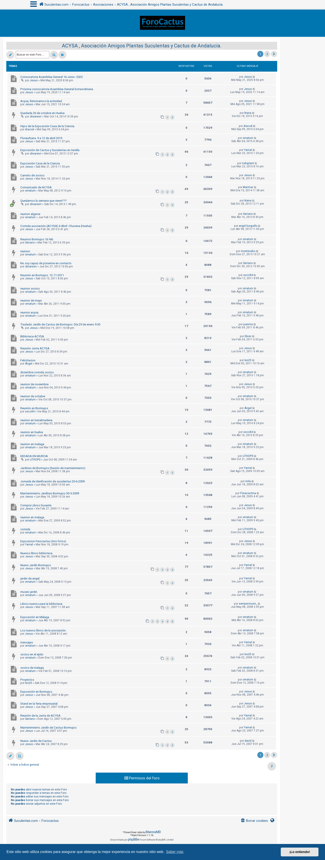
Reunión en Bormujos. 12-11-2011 (42, 275)
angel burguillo (248, 225)
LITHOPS (35, 459)
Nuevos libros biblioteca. (36, 553)
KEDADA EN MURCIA (34, 456)
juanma (248, 324)
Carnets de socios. (32, 175)
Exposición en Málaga (34, 617)
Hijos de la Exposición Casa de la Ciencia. (47, 126)
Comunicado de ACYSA (36, 187)
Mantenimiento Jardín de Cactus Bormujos (48, 727)
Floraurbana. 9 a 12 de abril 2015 (41, 138)
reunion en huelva (31, 432)
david (248, 740)
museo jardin (28, 592)
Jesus (34, 80)
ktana (247, 113)
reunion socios (30, 288)
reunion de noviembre (34, 384)
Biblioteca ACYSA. (32, 336)
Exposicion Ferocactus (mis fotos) (43, 541)
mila (248, 481)
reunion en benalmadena (36, 420)
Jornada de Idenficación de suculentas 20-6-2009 (52, 481)
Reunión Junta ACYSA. (35, 348)
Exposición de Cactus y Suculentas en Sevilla (49, 150)
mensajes (26, 642)
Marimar (248, 187)
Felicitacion (27, 360)
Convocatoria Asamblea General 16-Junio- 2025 (51, 77)
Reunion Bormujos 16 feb (36, 239)
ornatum (248, 138)
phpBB (132, 839)
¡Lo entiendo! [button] (299, 852)
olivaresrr (36, 116)
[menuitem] (254, 820)
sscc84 (248, 275)
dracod (29, 129)
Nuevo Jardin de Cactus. (36, 741)
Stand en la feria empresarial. (39, 703)
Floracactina (248, 493)
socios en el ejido (31, 654)
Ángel (28, 363)
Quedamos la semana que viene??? (43, 200)
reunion (25, 251)
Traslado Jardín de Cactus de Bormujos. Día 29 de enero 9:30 (60, 324)
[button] (274, 54)
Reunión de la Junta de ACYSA (40, 715)
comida (25, 529)
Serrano (248, 213)
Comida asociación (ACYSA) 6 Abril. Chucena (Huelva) (56, 226)
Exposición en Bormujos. (36, 691)
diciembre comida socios (37, 372)
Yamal (248, 150)
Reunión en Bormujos (34, 408)
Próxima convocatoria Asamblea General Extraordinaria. (57, 89)
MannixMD (153, 832)
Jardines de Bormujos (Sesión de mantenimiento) (52, 468)
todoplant (248, 163)
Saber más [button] (174, 852)
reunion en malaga (32, 444)
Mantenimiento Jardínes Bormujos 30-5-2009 (49, 493)
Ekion (248, 336)
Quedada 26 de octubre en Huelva (42, 113)
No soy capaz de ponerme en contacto (46, 263)
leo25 (247, 360)
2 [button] (267, 54)
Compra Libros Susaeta (35, 505)
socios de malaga (32, 667)
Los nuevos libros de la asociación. (43, 630)
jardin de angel (29, 578)
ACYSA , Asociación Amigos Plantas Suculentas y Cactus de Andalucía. (142, 46)
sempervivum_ (248, 603)
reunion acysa (29, 312)
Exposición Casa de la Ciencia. (40, 163)
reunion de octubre (32, 396)
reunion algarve (30, 214)
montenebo (248, 251)
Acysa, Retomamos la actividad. (41, 101)
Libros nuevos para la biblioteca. (41, 603)
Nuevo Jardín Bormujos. (35, 565)
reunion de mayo (31, 300)
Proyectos (27, 679)
